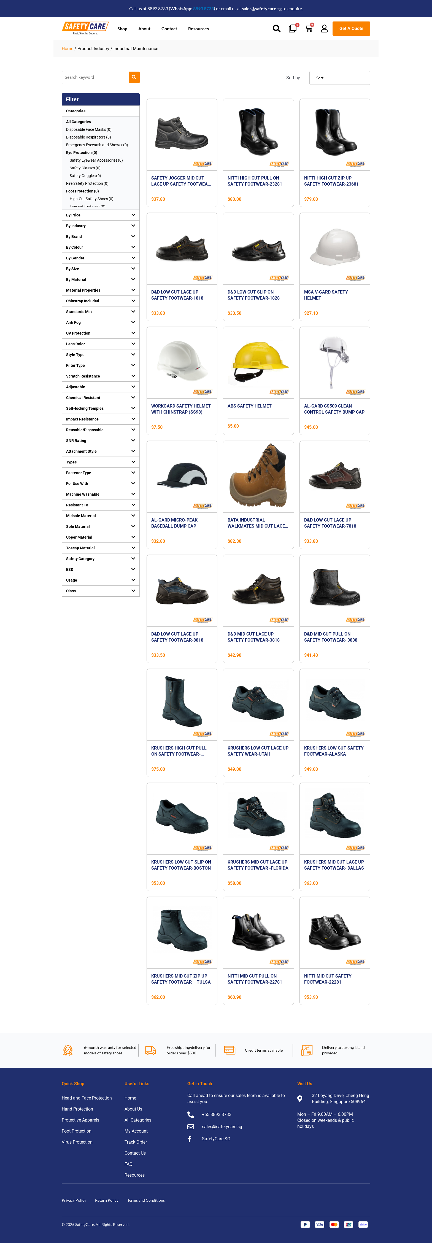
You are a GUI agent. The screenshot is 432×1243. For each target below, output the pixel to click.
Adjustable (75, 387)
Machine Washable (82, 494)
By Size (72, 269)
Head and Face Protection (87, 1098)
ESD (69, 569)
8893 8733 (203, 8)
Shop (122, 28)
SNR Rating (76, 440)
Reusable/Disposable (85, 430)
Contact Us (135, 1153)
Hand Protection (77, 1109)
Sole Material (78, 526)
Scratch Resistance (83, 376)
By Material (76, 279)
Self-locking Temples (85, 408)
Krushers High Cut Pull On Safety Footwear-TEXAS (179, 754)
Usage (71, 580)
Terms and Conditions (146, 1200)
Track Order (136, 1142)
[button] (100, 215)
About (144, 28)
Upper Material (79, 537)
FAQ (129, 1164)
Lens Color (75, 344)
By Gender (75, 258)
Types (71, 462)
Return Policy (106, 1200)
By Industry (76, 226)
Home (67, 48)
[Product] (95, 77)
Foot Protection (76, 1131)
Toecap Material (80, 548)
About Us (133, 1109)
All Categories (78, 122)
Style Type (75, 354)
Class (71, 591)
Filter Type (75, 365)
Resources (198, 28)
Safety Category (80, 559)
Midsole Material (81, 516)
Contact (169, 28)
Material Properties (83, 290)
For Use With (77, 483)
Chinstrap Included (82, 301)
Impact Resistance (82, 419)
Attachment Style (81, 451)
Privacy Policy (74, 1200)
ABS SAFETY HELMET (250, 406)
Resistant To (77, 505)
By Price (73, 215)
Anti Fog (73, 322)
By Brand (74, 236)
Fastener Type (78, 473)
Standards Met (79, 312)
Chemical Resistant (83, 397)
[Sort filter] (339, 78)
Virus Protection (77, 1142)
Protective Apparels (80, 1120)
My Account (136, 1131)
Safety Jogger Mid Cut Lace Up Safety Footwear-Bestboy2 (181, 184)
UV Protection (78, 333)
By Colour (74, 247)
